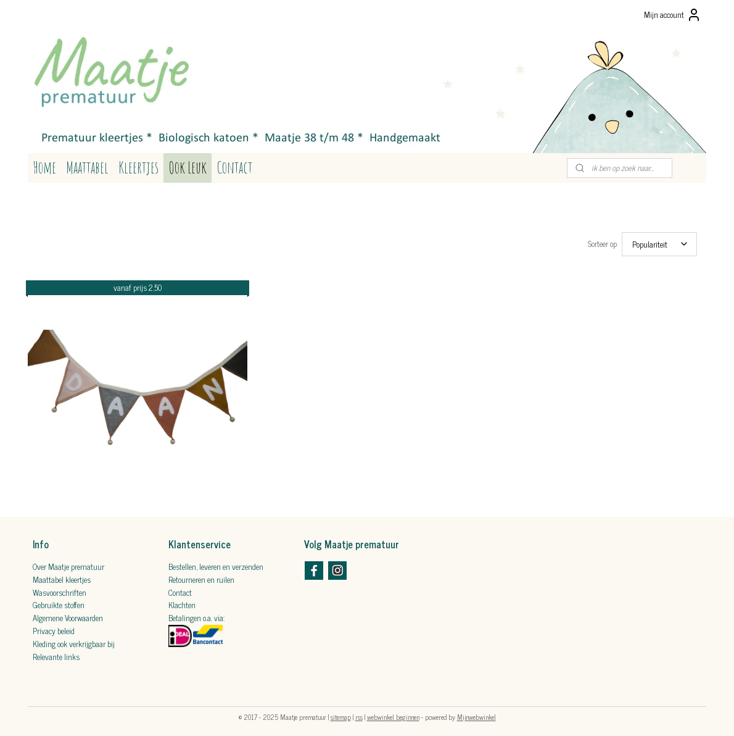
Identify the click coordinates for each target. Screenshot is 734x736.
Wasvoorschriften (59, 588)
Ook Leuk (187, 167)
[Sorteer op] (659, 242)
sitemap (341, 713)
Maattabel (87, 167)
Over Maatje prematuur (68, 562)
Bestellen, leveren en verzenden (215, 562)
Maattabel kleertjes (62, 575)
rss (359, 713)
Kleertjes (138, 167)
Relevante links (56, 652)
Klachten (182, 601)
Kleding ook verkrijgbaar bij (74, 640)
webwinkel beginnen (393, 713)
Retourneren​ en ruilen (201, 575)
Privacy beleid (54, 627)
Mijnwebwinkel (476, 713)
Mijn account (672, 14)
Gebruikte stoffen (59, 601)
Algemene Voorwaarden (68, 614)
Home (44, 167)
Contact (234, 167)
